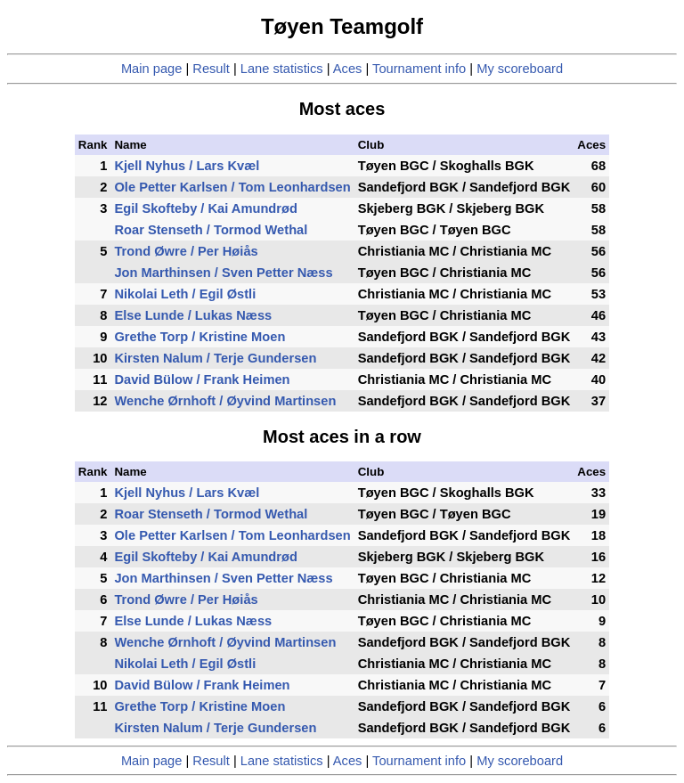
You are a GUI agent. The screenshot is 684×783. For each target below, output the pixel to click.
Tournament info (419, 68)
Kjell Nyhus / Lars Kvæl (186, 166)
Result (211, 68)
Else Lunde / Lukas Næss (193, 315)
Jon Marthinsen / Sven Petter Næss (223, 272)
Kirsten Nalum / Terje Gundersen (215, 358)
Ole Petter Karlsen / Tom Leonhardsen (232, 187)
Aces (347, 68)
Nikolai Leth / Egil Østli (185, 294)
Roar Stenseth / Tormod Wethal (210, 230)
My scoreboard (519, 68)
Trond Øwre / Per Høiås (185, 251)
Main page (151, 68)
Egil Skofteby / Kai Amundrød (205, 208)
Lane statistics (281, 68)
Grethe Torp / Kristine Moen (199, 337)
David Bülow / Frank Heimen (201, 379)
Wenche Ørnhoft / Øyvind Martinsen (225, 401)
